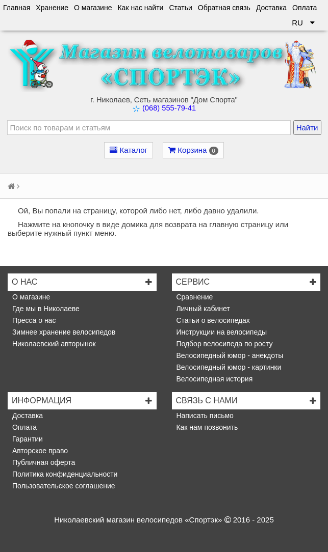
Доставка (271, 8)
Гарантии (26, 439)
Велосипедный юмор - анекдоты (229, 355)
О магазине (93, 8)
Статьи (180, 8)
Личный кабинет (202, 309)
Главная (16, 8)
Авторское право (39, 451)
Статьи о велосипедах (212, 320)
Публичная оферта (42, 462)
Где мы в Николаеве (45, 309)
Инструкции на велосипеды (220, 332)
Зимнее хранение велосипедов (62, 332)
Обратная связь (224, 8)
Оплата (304, 8)
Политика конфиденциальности (63, 474)
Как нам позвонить (206, 427)
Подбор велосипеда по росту (223, 344)
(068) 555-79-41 (169, 108)
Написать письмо (204, 415)
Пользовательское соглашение (62, 486)
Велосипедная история (213, 379)
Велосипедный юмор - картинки (228, 367)
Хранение (52, 8)
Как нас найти (140, 8)
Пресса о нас (33, 320)
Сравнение (193, 297)
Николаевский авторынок (53, 344)
